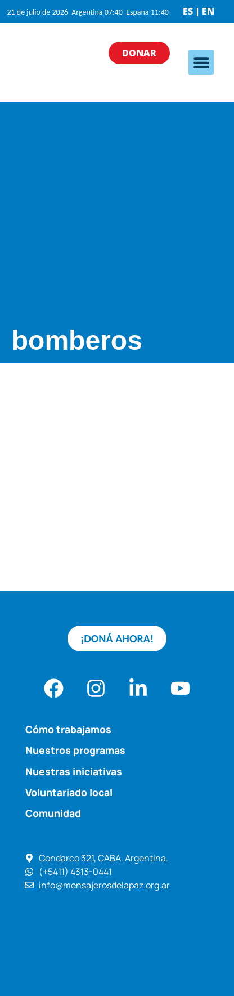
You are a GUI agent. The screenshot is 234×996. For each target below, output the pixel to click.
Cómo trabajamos (68, 729)
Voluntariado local (68, 792)
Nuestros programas (75, 750)
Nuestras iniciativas (73, 771)
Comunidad (53, 813)
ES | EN (198, 11)
